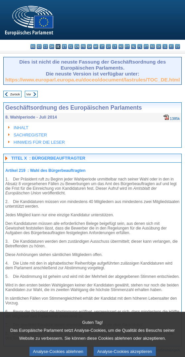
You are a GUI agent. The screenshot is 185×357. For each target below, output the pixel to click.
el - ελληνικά (70, 46)
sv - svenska (177, 46)
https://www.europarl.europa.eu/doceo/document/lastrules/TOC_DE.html (92, 79)
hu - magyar (120, 46)
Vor (28, 94)
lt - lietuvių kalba (114, 46)
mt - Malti (127, 46)
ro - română (152, 46)
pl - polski (139, 46)
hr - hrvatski (95, 46)
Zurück (15, 94)
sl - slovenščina (164, 46)
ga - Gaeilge (89, 46)
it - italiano (102, 46)
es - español (39, 46)
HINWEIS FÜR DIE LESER (39, 142)
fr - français (83, 46)
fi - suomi (171, 46)
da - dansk (51, 46)
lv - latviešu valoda (108, 46)
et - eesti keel (64, 46)
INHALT (21, 127)
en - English (76, 46)
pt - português (146, 46)
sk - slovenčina (158, 46)
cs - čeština (45, 46)
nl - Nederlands (133, 46)
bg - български (32, 46)
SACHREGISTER (30, 134)
